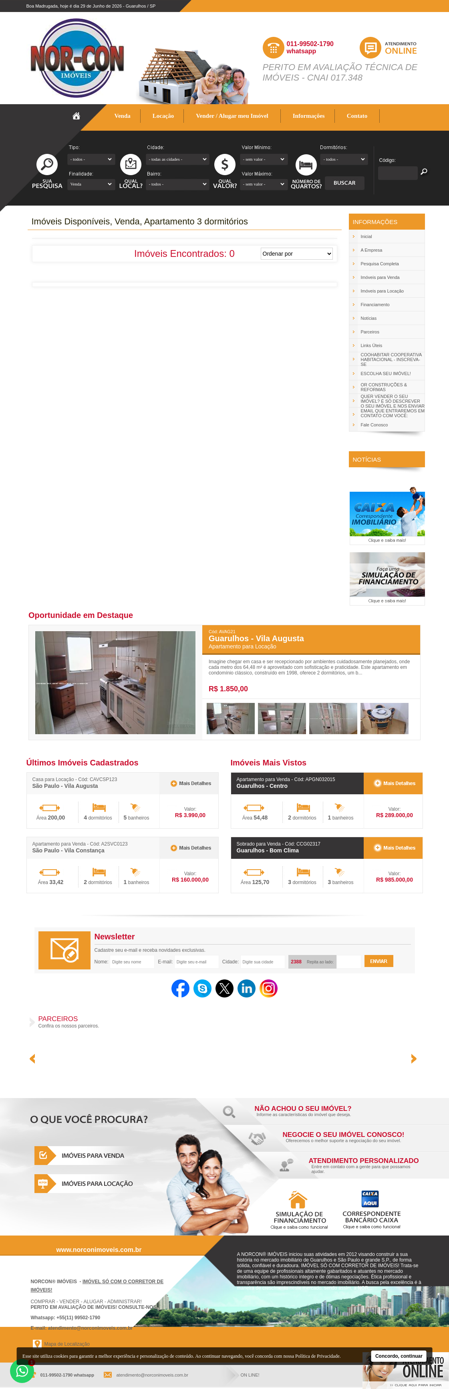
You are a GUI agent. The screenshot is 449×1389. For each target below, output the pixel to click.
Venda (123, 116)
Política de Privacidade (317, 1356)
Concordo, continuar (399, 1356)
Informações (309, 116)
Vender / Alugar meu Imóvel (232, 116)
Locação (163, 116)
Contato (357, 116)
